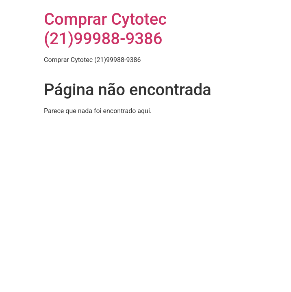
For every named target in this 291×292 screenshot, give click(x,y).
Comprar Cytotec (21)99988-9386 (105, 29)
